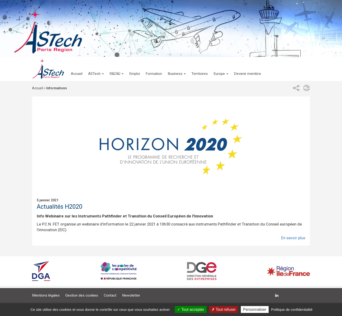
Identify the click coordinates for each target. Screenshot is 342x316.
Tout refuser (224, 309)
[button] (96, 69)
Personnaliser (254, 309)
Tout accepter (190, 309)
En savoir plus (293, 237)
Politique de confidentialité (292, 309)
